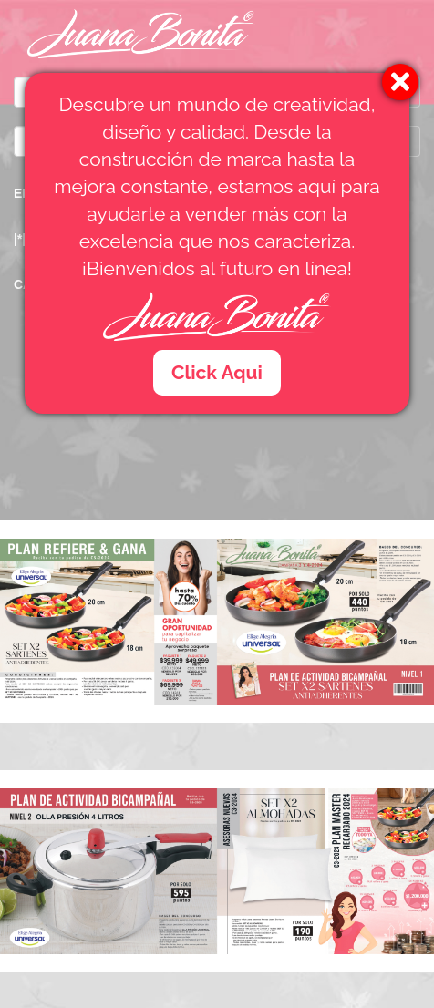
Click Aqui (217, 372)
